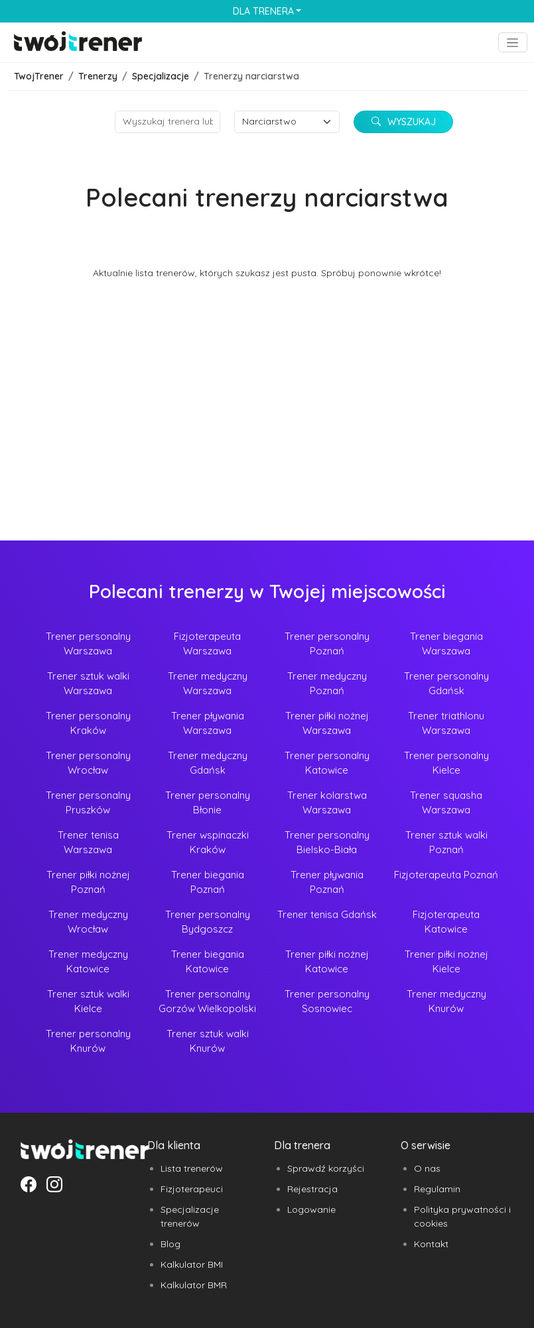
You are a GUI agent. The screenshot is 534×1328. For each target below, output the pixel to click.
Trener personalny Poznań (327, 644)
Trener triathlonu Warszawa (446, 723)
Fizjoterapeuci (192, 1189)
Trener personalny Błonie (207, 803)
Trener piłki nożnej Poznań (88, 882)
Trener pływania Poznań (327, 882)
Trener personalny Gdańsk (446, 683)
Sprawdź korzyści (325, 1168)
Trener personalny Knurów (88, 1041)
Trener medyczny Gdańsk (207, 763)
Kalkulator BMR (194, 1285)
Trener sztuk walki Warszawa (88, 683)
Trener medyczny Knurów (446, 1001)
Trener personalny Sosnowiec (327, 1001)
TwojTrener (39, 76)
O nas (427, 1168)
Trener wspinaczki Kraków (208, 842)
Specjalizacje (160, 76)
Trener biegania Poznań (207, 882)
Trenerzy (97, 76)
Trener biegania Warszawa (446, 644)
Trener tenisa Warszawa (88, 842)
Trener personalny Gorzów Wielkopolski (207, 1001)
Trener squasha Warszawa (446, 803)
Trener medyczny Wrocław (88, 922)
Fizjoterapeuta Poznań (446, 874)
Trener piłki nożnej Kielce (446, 962)
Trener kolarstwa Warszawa (327, 803)
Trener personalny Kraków (88, 723)
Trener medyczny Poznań (327, 683)
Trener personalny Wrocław (88, 763)
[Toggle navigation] (512, 42)
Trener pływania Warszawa (207, 723)
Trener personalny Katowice (327, 763)
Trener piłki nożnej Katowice (327, 962)
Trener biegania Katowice (207, 962)
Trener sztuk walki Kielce (88, 1001)
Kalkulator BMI (192, 1264)
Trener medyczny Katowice (88, 962)
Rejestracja (312, 1189)
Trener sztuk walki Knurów (208, 1041)
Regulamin (437, 1189)
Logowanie (311, 1209)
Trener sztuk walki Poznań (446, 842)
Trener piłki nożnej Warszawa (327, 723)
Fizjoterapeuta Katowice (446, 922)
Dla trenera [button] (263, 11)
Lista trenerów (192, 1168)
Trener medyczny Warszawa (207, 683)
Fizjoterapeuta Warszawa (207, 644)
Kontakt (431, 1244)
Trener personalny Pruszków (88, 803)
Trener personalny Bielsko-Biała (327, 842)
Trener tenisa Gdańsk (327, 914)
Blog (170, 1244)
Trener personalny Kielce (446, 763)
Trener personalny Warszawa (88, 644)
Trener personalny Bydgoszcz (207, 922)
